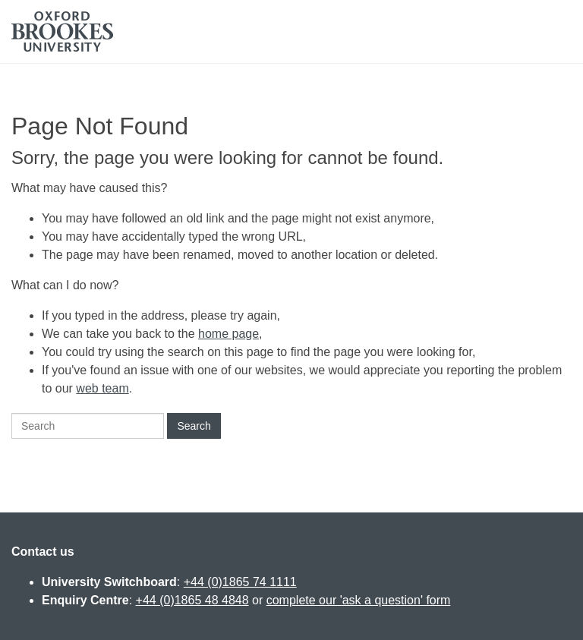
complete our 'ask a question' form (358, 600)
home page (228, 333)
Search (193, 426)
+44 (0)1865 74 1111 (240, 581)
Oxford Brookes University (62, 31)
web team (102, 388)
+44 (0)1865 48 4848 (192, 600)
